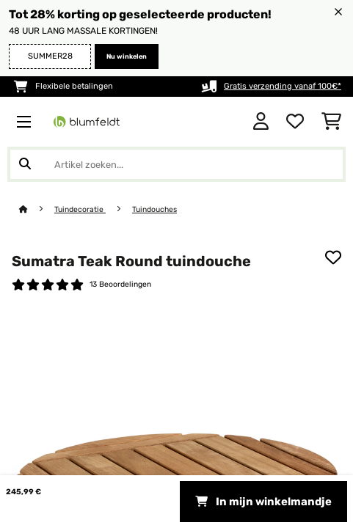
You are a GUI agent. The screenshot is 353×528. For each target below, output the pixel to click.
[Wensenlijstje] (295, 122)
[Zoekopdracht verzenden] (25, 164)
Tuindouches (154, 209)
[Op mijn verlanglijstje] (333, 257)
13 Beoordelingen (120, 284)
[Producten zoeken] (176, 164)
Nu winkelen (126, 56)
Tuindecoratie (80, 209)
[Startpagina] (36, 209)
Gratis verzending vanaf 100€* (282, 86)
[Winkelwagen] (331, 122)
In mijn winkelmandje (263, 501)
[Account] (261, 121)
